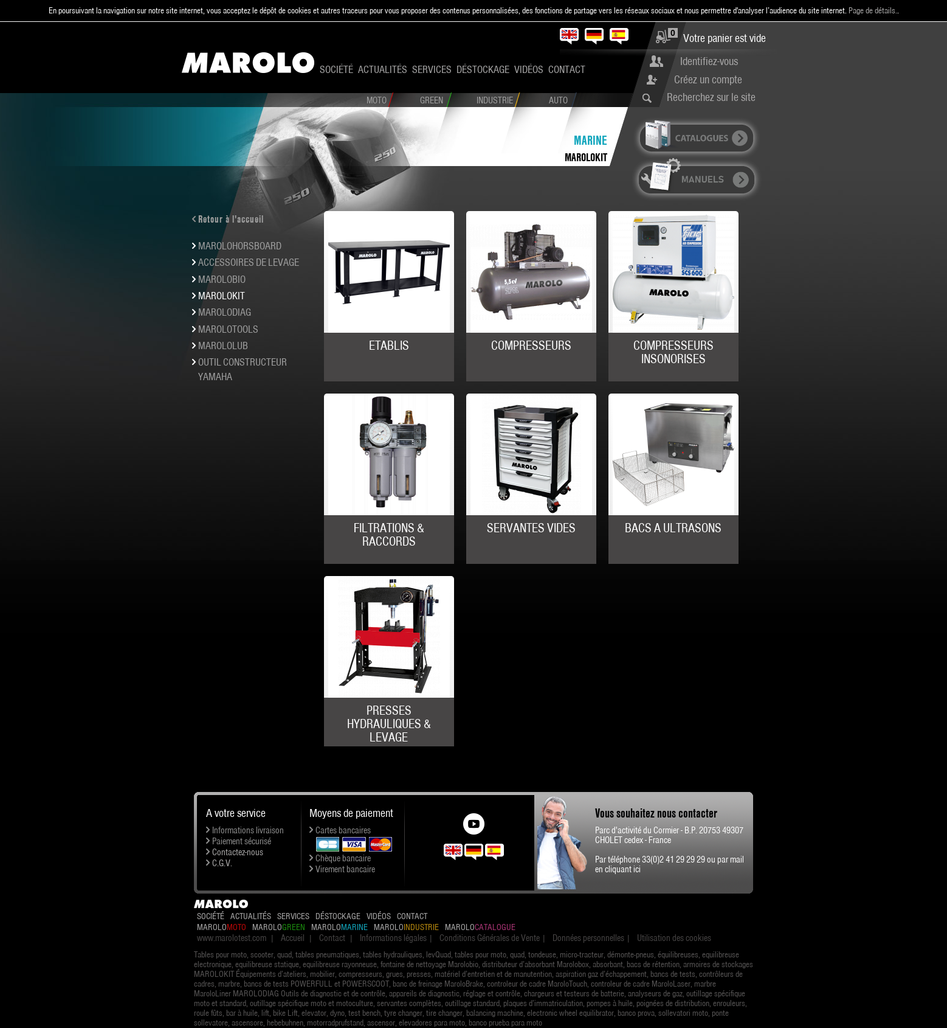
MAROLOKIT (586, 157)
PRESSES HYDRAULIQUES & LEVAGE (389, 724)
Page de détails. (873, 10)
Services (432, 69)
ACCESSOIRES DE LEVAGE (248, 262)
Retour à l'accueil (231, 219)
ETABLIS (389, 345)
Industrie (495, 100)
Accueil (293, 938)
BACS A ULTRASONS (673, 528)
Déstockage (482, 69)
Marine (590, 140)
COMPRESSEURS (531, 345)
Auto (558, 100)
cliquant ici (623, 869)
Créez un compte (708, 79)
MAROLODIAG (224, 312)
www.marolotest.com (231, 938)
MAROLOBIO (222, 279)
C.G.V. (222, 863)
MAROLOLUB (223, 345)
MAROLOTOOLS (228, 329)
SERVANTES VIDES (531, 528)
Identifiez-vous (709, 61)
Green (431, 100)
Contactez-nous (237, 852)
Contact (566, 69)
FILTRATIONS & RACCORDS (389, 534)
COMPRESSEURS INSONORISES (673, 352)
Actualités (382, 69)
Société (336, 69)
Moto (377, 100)
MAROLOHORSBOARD (239, 245)
